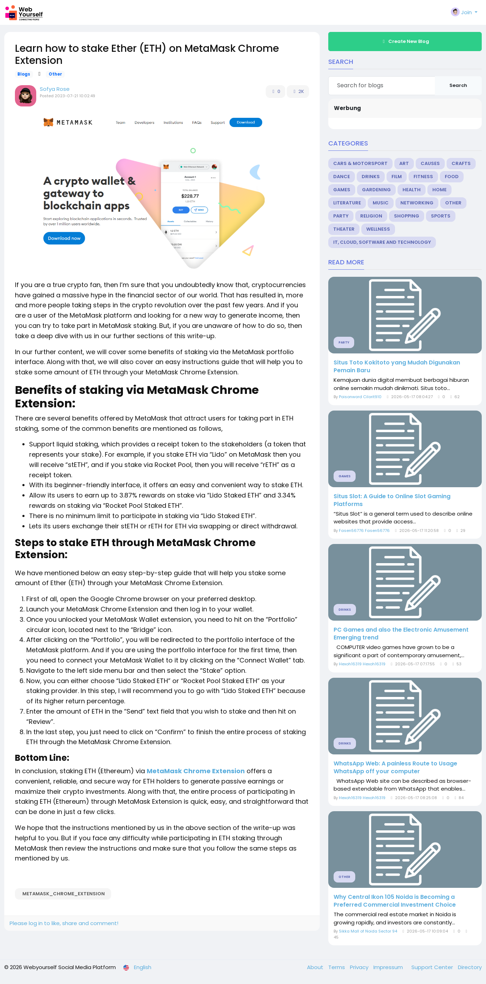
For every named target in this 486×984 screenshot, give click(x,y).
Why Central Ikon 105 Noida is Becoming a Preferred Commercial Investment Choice (395, 901)
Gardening (376, 189)
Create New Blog (405, 41)
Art (404, 163)
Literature (347, 202)
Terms (337, 967)
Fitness (423, 176)
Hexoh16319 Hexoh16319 (362, 664)
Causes (430, 163)
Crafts (461, 163)
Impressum (388, 967)
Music (381, 202)
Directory (470, 967)
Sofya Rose (55, 89)
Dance (341, 176)
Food (452, 176)
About (316, 967)
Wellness (378, 229)
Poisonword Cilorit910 (360, 397)
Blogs (23, 74)
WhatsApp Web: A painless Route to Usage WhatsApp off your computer (395, 767)
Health (412, 189)
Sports (440, 216)
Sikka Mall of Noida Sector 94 (368, 931)
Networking (416, 202)
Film (397, 176)
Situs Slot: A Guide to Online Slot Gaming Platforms (392, 500)
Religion (371, 216)
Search (458, 85)
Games (341, 189)
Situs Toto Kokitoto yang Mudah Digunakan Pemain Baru (397, 366)
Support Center (432, 967)
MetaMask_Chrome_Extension (63, 893)
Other (55, 74)
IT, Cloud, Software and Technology (382, 242)
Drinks (371, 176)
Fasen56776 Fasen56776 (364, 530)
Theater (344, 229)
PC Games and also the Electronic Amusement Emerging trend (401, 634)
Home (439, 189)
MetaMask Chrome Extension (196, 770)
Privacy (360, 967)
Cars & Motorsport (360, 163)
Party (341, 216)
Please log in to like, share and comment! (64, 923)
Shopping (406, 216)
